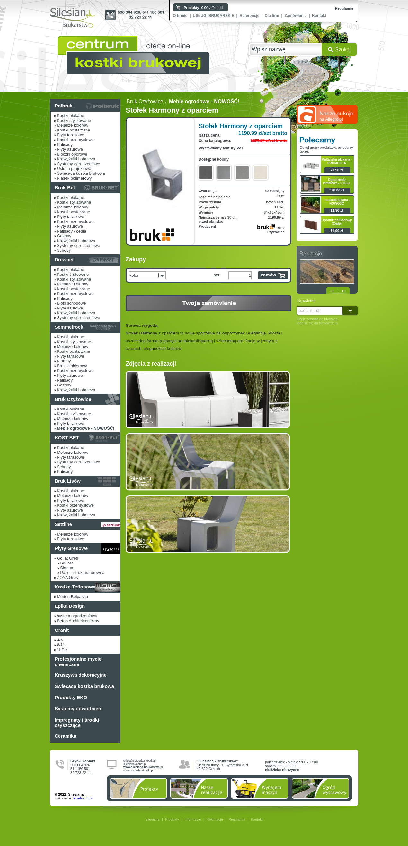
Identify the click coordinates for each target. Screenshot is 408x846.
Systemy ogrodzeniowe (78, 163)
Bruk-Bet (65, 187)
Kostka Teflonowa (75, 586)
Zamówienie (296, 15)
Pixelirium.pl (82, 798)
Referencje (249, 15)
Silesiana (152, 819)
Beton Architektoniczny (78, 620)
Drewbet (64, 259)
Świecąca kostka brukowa (81, 173)
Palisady (65, 144)
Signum (67, 567)
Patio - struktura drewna (82, 572)
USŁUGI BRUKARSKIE (213, 15)
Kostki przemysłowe (75, 139)
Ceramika (65, 736)
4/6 (60, 640)
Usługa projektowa (74, 168)
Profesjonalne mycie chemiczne (78, 661)
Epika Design (70, 606)
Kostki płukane (70, 115)
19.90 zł (336, 231)
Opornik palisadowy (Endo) (336, 221)
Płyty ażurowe (70, 149)
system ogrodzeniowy (77, 615)
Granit (62, 630)
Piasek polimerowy (74, 178)
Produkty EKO (71, 697)
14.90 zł (336, 210)
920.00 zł (336, 190)
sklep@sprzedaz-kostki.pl (139, 760)
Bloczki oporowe (72, 154)
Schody (64, 250)
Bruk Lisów (68, 481)
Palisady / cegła (71, 231)
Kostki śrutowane (73, 274)
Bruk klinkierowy (72, 365)
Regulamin (344, 8)
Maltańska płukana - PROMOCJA (336, 161)
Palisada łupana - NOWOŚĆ (337, 201)
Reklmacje (215, 819)
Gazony (64, 235)
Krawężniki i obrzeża (76, 159)
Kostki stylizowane (74, 120)
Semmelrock (69, 327)
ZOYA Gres (67, 577)
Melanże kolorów (72, 125)
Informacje (192, 819)
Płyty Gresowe (71, 548)
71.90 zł (336, 170)
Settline (63, 524)
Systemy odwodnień (78, 708)
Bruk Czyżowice (73, 399)
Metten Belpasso (72, 596)
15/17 (62, 649)
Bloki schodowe (71, 303)
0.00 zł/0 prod (203, 8)
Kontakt (319, 15)
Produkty (172, 819)
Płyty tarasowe (70, 134)
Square (67, 563)
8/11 (61, 644)
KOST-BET (67, 437)
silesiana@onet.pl (134, 764)
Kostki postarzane (73, 130)
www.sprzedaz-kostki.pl (138, 770)
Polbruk (64, 105)
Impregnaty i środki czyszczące (77, 722)
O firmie (180, 15)
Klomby (64, 361)
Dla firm (272, 15)
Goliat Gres (67, 558)
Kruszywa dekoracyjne (81, 675)
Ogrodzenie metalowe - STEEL (337, 181)
